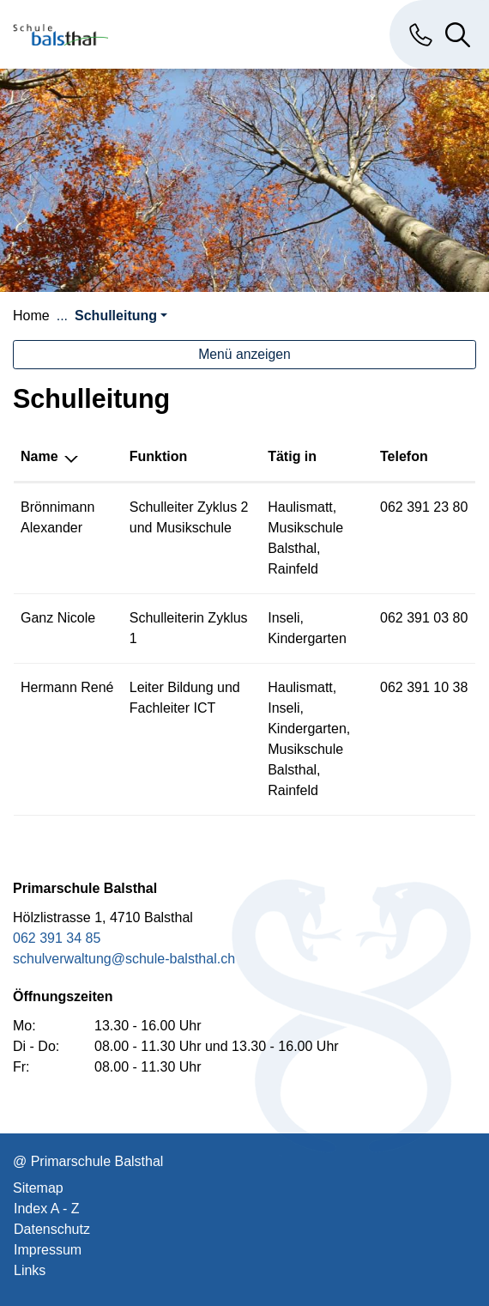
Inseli (283, 617)
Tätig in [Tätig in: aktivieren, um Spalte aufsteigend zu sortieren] (292, 456)
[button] (121, 315)
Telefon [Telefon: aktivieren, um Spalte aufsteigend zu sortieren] (404, 456)
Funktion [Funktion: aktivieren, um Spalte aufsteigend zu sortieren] (159, 456)
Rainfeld (293, 569)
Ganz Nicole (58, 617)
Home (31, 315)
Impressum (48, 1249)
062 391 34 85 (56, 938)
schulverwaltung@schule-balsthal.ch (124, 958)
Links (29, 1270)
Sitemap (38, 1188)
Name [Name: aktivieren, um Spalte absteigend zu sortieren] (39, 456)
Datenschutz (52, 1229)
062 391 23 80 (424, 507)
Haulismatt (300, 507)
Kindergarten (307, 638)
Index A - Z (46, 1208)
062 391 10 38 (424, 687)
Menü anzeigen (244, 354)
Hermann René (67, 687)
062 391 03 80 (424, 617)
